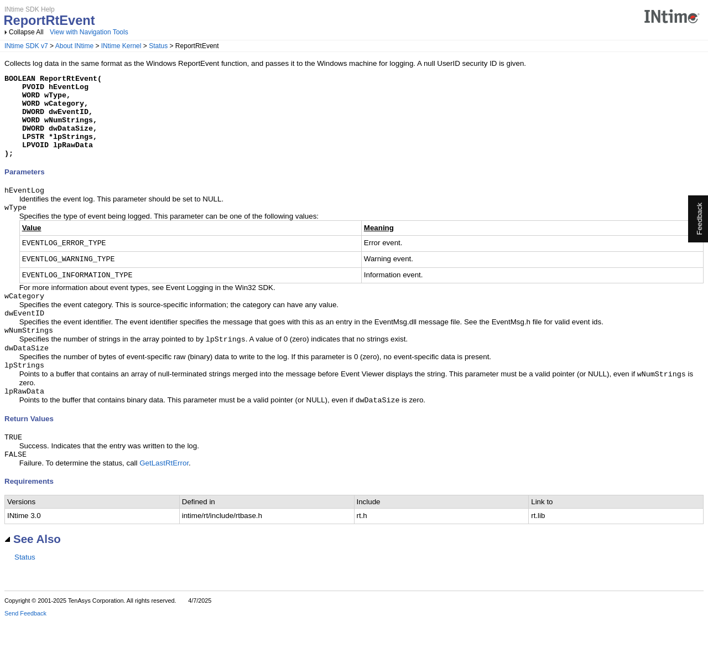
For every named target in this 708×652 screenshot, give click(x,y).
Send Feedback (25, 644)
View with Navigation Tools (89, 32)
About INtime (74, 46)
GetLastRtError (164, 494)
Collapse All (26, 32)
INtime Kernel (121, 46)
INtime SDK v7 (26, 46)
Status (158, 46)
